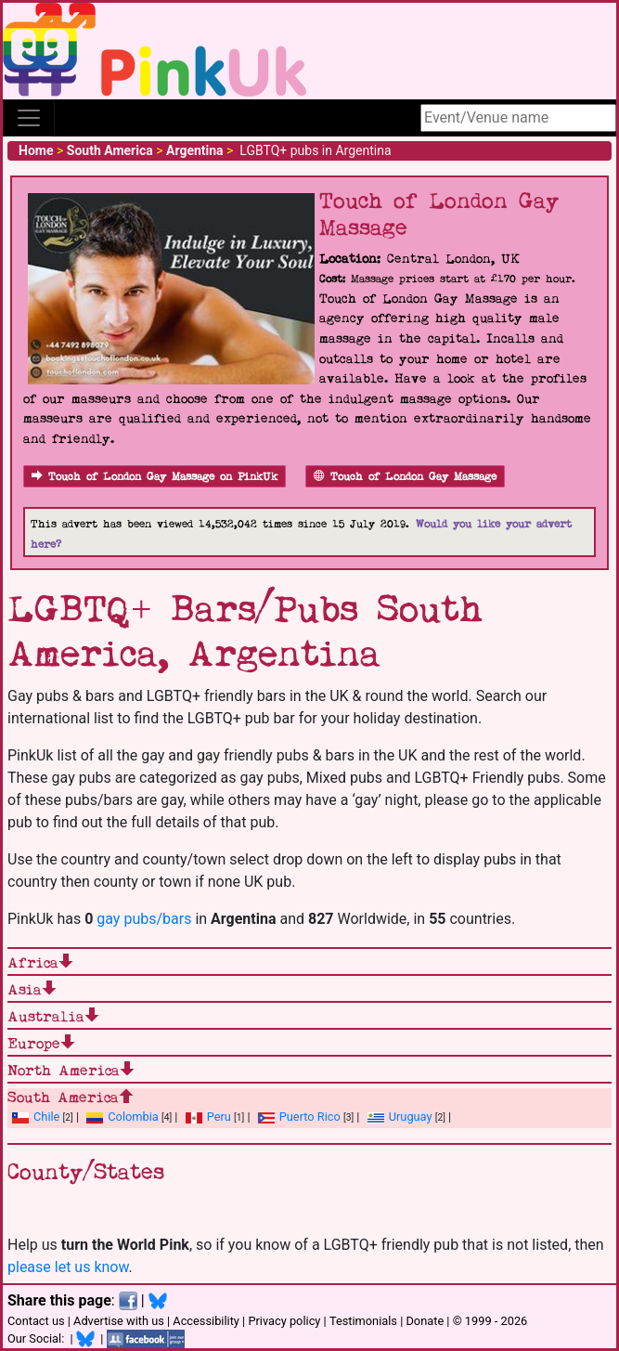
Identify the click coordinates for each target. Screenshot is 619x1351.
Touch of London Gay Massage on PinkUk (154, 477)
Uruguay (410, 1117)
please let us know (68, 1267)
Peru (219, 1117)
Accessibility (206, 1321)
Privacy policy (284, 1321)
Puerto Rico (310, 1117)
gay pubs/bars (144, 919)
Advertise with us (118, 1321)
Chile (46, 1117)
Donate (425, 1321)
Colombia (133, 1117)
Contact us (36, 1321)
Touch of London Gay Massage (405, 477)
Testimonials (363, 1321)
